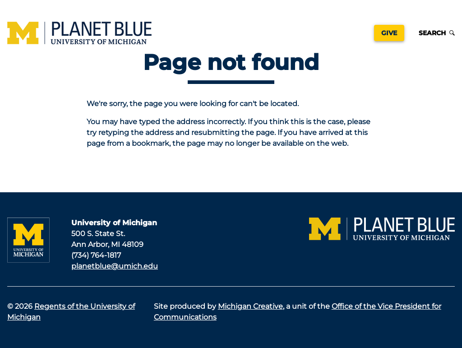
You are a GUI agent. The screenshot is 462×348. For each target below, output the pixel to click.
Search (437, 33)
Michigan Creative (250, 306)
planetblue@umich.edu (114, 266)
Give (389, 33)
